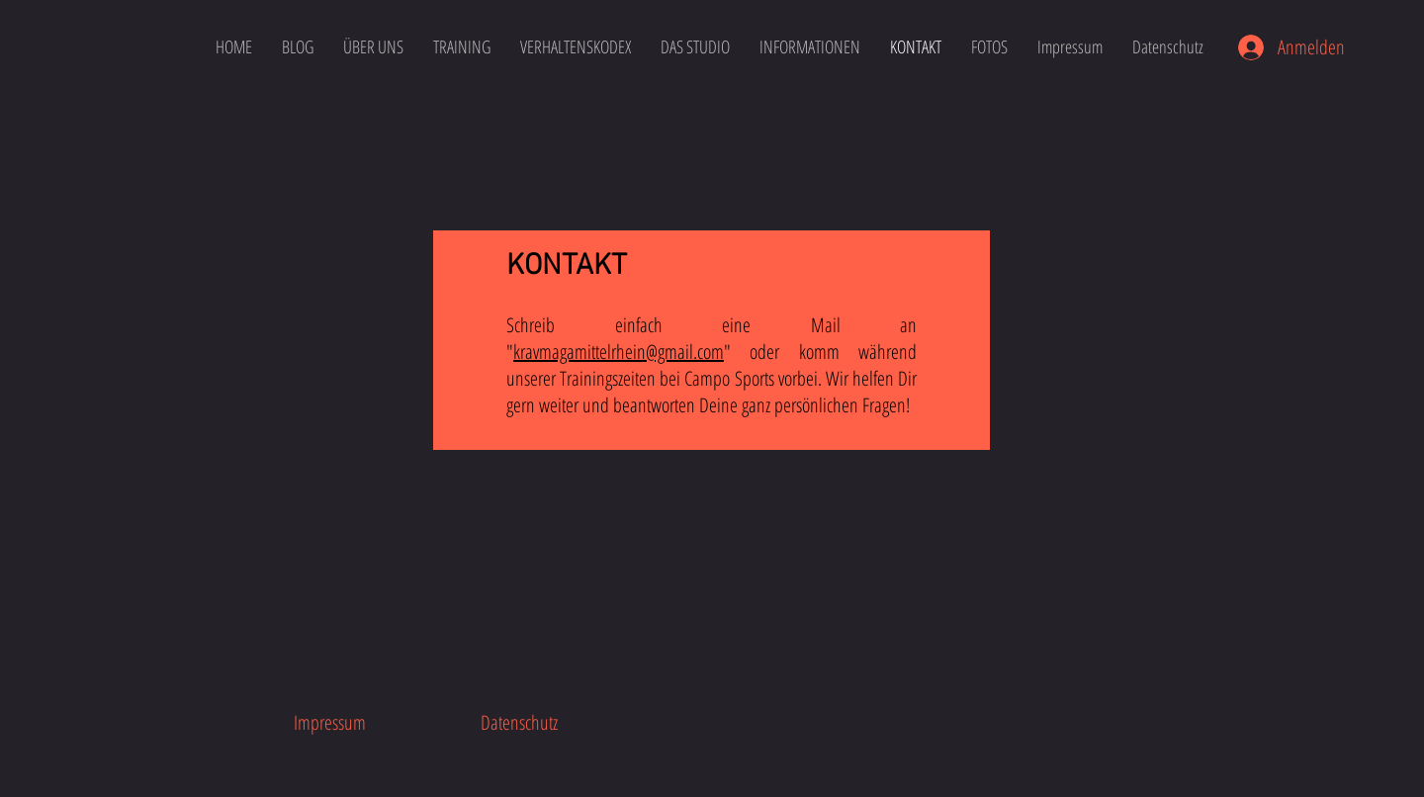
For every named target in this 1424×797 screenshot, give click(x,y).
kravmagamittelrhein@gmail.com (618, 351)
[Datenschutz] (519, 722)
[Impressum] (329, 722)
